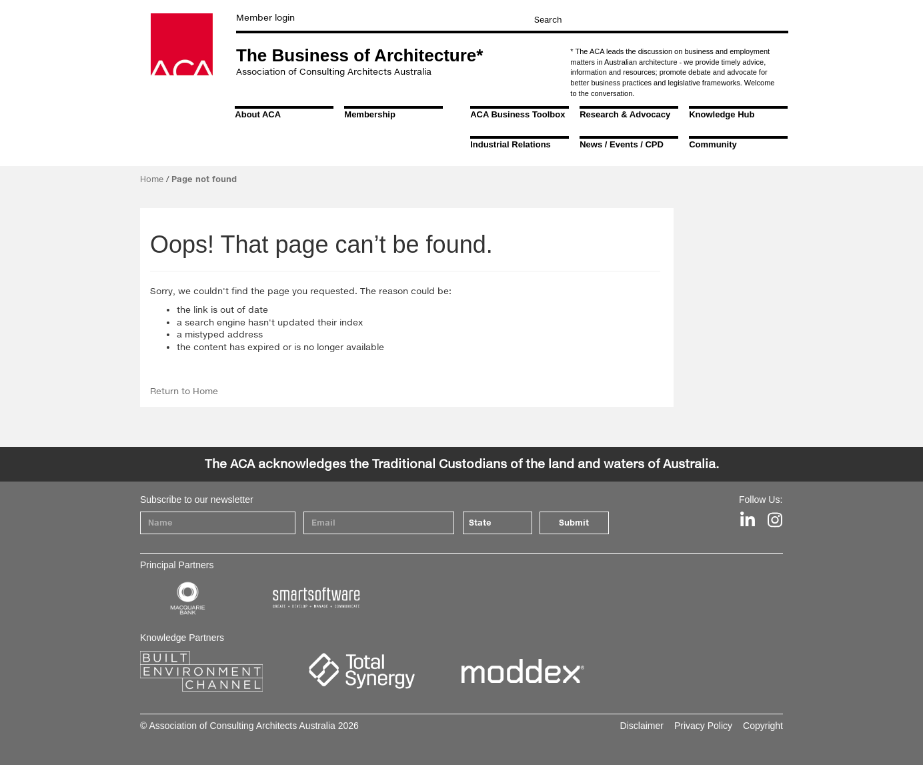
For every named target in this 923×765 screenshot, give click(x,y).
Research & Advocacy (625, 114)
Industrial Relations (510, 144)
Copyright (763, 725)
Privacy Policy (703, 725)
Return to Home (184, 391)
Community (713, 144)
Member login (265, 17)
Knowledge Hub (721, 114)
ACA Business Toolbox (517, 114)
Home (151, 179)
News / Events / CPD (622, 144)
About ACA (258, 114)
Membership (369, 114)
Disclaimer (642, 725)
